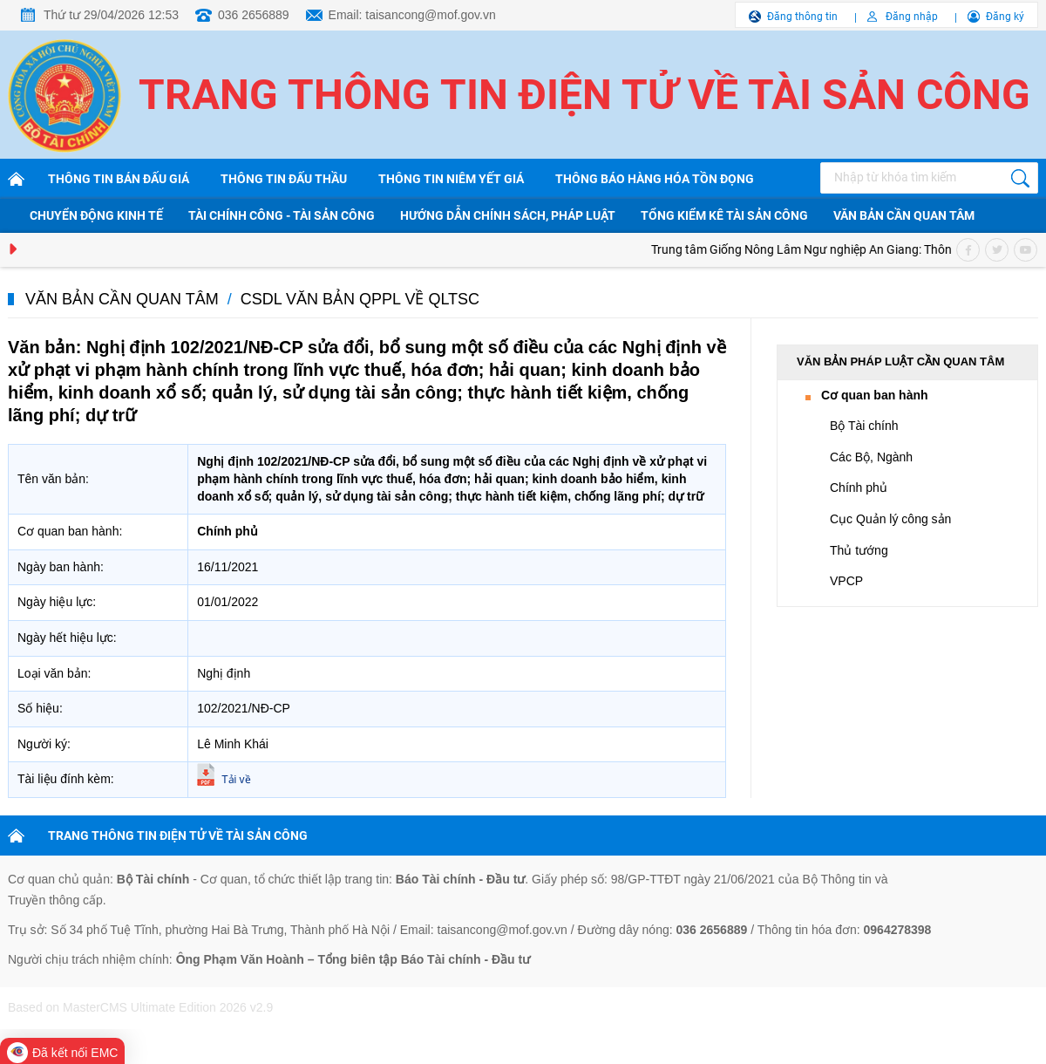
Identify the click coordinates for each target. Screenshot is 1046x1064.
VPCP (846, 581)
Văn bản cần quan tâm (904, 215)
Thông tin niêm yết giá (451, 179)
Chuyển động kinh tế (96, 215)
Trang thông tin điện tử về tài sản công (584, 94)
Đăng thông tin (802, 16)
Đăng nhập (912, 16)
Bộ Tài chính (864, 426)
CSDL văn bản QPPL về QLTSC (360, 299)
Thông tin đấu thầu (284, 179)
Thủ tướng (859, 550)
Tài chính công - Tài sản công (281, 215)
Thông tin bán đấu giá (118, 179)
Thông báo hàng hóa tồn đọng (654, 179)
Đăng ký (1005, 16)
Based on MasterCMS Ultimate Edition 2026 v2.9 (140, 1007)
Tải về (235, 780)
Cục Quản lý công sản (890, 519)
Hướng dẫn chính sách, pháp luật (507, 215)
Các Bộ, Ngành (871, 457)
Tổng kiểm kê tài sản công (724, 215)
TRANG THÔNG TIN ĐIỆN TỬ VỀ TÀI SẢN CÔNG (178, 835)
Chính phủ (858, 487)
